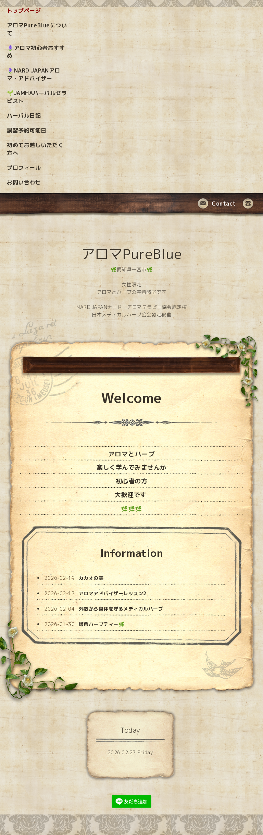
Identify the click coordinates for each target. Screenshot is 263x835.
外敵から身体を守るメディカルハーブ (121, 608)
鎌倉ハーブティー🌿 (102, 624)
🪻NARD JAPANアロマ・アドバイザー (33, 74)
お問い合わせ (24, 182)
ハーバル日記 (24, 115)
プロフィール (24, 167)
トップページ (24, 10)
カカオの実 (91, 578)
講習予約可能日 (27, 130)
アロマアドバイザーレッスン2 (113, 593)
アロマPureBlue (131, 253)
